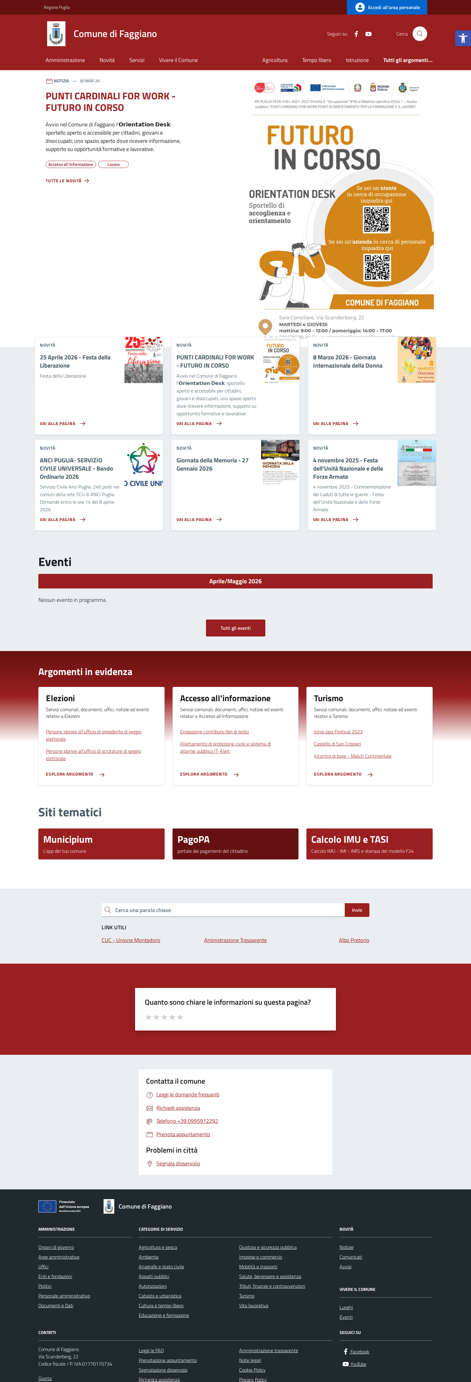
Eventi (346, 1317)
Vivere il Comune (178, 60)
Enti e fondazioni (55, 1276)
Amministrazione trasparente (268, 1350)
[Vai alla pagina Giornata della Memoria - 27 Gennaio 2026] (198, 517)
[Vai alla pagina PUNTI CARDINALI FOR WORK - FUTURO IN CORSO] (198, 421)
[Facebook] (354, 34)
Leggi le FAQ (151, 1350)
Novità (107, 60)
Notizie (347, 1247)
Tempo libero (316, 60)
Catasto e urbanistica (160, 1295)
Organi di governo (56, 1247)
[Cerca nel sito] (420, 33)
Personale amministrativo (64, 1295)
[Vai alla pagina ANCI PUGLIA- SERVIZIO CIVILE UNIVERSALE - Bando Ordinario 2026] (61, 517)
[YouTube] (366, 34)
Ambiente (149, 1256)
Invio (357, 910)
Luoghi (346, 1307)
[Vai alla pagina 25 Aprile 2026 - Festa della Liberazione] (61, 421)
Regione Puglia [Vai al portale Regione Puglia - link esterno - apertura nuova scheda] (57, 7)
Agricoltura (275, 60)
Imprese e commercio (260, 1256)
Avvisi (345, 1266)
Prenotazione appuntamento (168, 1360)
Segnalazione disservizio (163, 1369)
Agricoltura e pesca (158, 1247)
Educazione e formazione (164, 1315)
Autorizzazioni (153, 1286)
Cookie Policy (252, 1369)
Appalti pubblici (154, 1276)
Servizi (137, 60)
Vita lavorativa (253, 1305)
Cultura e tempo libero (161, 1305)
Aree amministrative (58, 1256)
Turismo (246, 1295)
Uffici (43, 1266)
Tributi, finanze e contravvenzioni (272, 1286)
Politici (44, 1286)
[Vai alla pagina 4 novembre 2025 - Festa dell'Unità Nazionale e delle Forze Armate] (334, 517)
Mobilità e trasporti (258, 1266)
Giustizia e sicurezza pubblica (268, 1247)
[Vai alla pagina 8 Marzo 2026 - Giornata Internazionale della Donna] (334, 421)
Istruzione (357, 60)
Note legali (250, 1360)
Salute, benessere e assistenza (270, 1276)
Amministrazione (65, 60)
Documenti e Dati (55, 1305)
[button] (463, 38)
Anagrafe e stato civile (161, 1266)
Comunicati (351, 1256)
